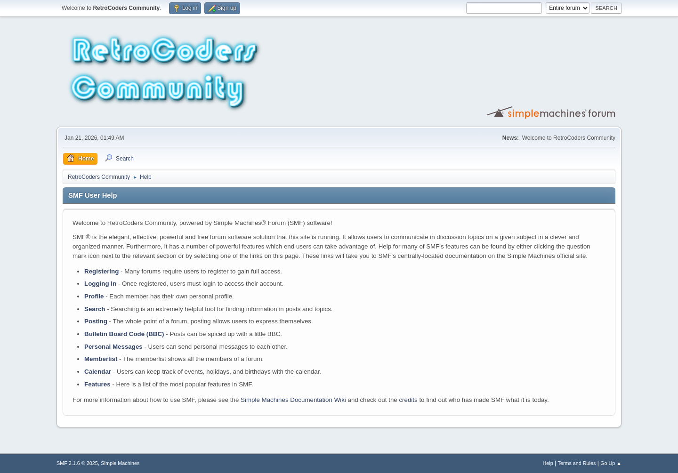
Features (97, 384)
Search (94, 309)
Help (548, 463)
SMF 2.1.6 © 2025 (77, 463)
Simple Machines (120, 463)
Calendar (97, 371)
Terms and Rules (577, 463)
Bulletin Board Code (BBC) (124, 333)
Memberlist (100, 358)
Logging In (100, 283)
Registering (101, 271)
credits (408, 399)
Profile (94, 296)
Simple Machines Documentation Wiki (293, 399)
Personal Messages (113, 346)
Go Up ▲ (611, 463)
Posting (95, 321)
